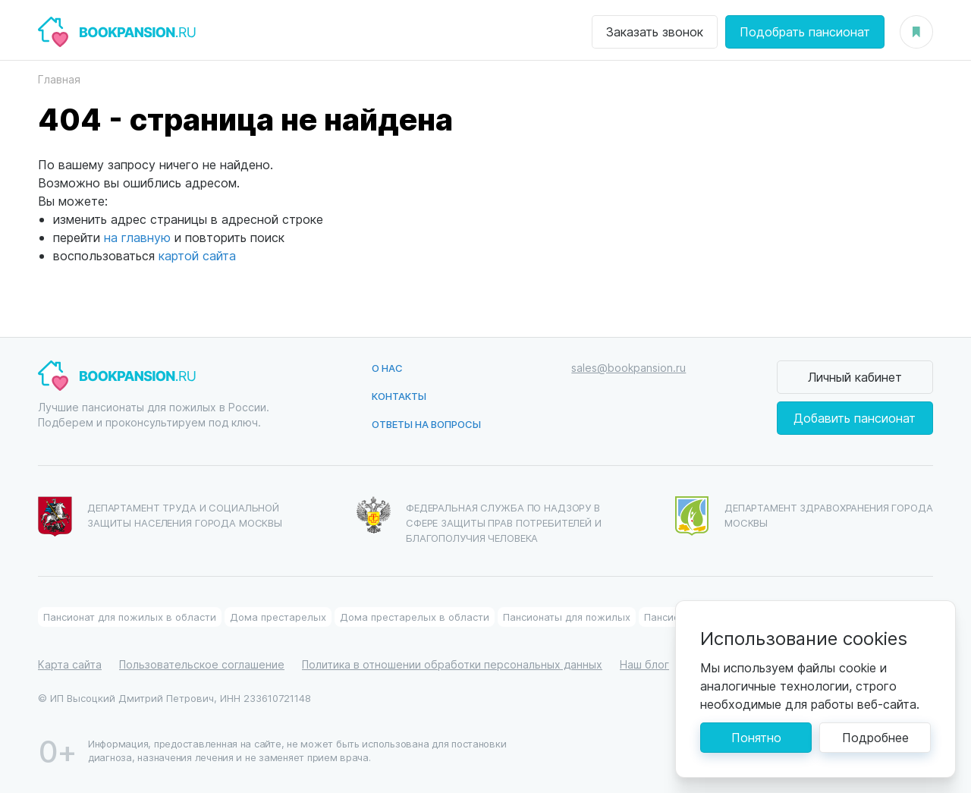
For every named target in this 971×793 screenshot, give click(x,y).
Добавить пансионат (854, 418)
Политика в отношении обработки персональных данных (452, 664)
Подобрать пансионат (805, 31)
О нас (387, 367)
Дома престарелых (278, 616)
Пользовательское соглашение (201, 664)
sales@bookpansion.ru (628, 367)
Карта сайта (70, 664)
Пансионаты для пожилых (566, 616)
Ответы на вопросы (426, 423)
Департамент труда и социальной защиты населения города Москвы (160, 516)
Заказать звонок (654, 31)
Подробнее (875, 737)
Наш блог (644, 664)
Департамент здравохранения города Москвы (804, 516)
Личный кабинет (855, 377)
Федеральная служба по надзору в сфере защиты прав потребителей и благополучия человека (479, 520)
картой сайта (197, 255)
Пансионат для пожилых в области (129, 616)
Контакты (399, 395)
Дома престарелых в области (414, 616)
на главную (137, 237)
